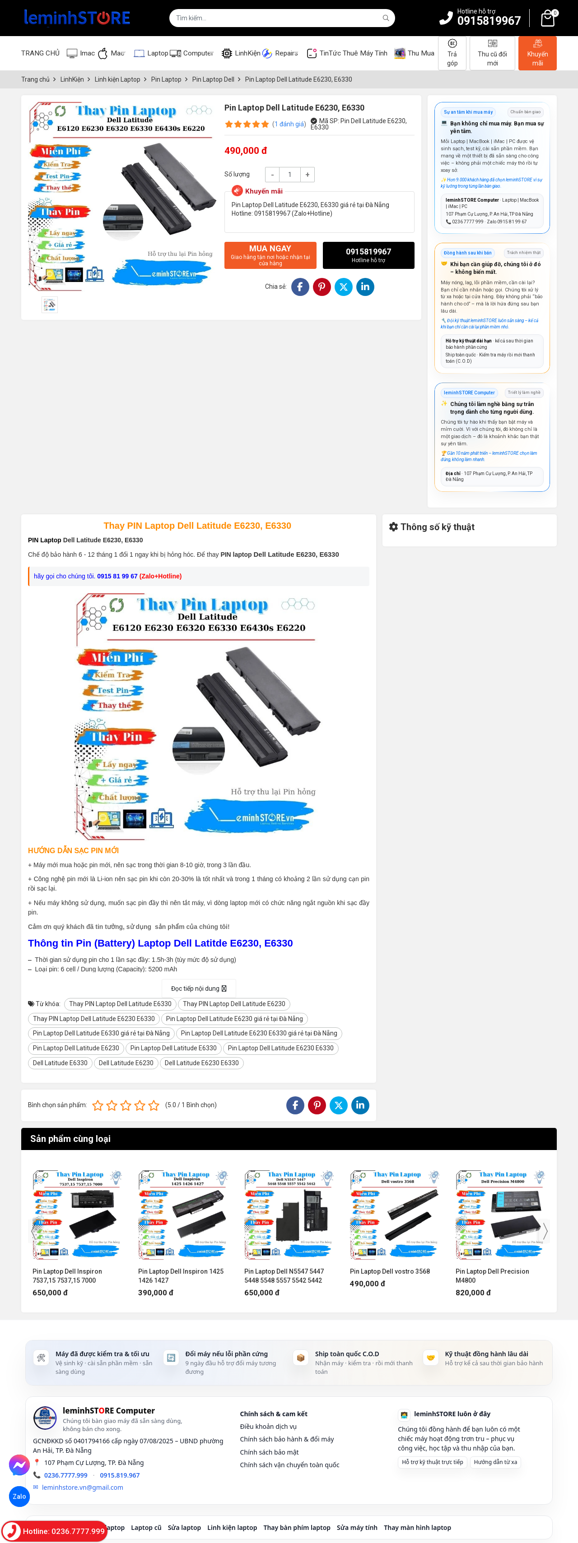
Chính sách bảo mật (269, 1452)
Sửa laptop (184, 1527)
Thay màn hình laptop (417, 1527)
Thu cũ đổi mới (492, 53)
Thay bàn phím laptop (297, 1527)
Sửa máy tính (357, 1527)
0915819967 (489, 21)
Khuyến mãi (537, 53)
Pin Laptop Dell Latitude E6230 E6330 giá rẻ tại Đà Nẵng (259, 1033)
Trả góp (452, 53)
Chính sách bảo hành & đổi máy (287, 1439)
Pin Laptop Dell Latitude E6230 (76, 1048)
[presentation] (33, 1231)
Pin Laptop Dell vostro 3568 (390, 1271)
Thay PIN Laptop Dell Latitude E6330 (120, 1003)
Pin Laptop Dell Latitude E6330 (174, 1048)
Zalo (19, 1496)
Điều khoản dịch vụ (268, 1426)
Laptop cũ (146, 1527)
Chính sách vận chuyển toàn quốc (289, 1464)
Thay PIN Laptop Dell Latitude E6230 (234, 1003)
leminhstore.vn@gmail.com (82, 1487)
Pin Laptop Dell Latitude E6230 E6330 (281, 1048)
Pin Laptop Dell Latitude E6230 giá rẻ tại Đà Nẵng (234, 1018)
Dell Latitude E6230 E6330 (202, 1063)
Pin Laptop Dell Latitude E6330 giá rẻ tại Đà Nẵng (101, 1033)
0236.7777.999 (66, 1475)
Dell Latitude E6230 (126, 1063)
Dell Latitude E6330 (60, 1063)
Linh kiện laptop (232, 1527)
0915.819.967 (120, 1475)
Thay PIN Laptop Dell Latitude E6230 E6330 (94, 1018)
